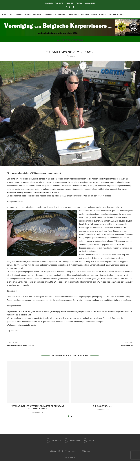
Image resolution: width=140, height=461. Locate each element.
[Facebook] (66, 7)
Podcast (104, 14)
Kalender (49, 3)
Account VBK (90, 3)
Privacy (79, 3)
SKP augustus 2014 (102, 406)
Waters (62, 14)
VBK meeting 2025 (24, 14)
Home (5, 14)
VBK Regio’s (51, 14)
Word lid (38, 14)
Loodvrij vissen (117, 14)
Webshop (69, 3)
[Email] (73, 7)
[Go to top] (70, 458)
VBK (11, 14)
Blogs (95, 14)
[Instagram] (69, 7)
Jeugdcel (86, 14)
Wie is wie (59, 3)
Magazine (74, 14)
